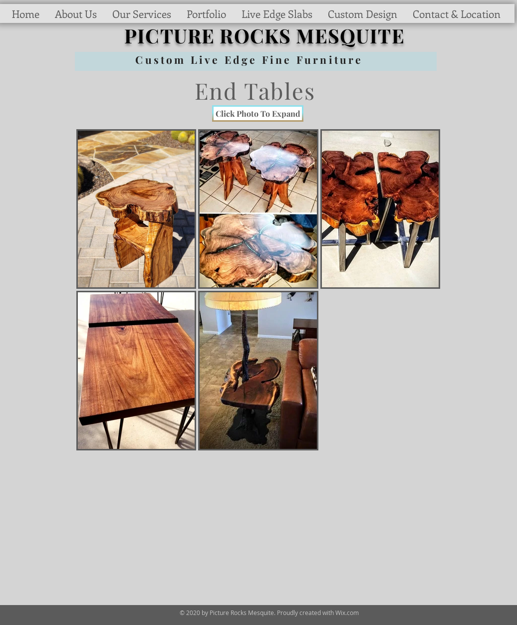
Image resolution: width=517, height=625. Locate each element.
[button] (206, 13)
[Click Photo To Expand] (257, 113)
